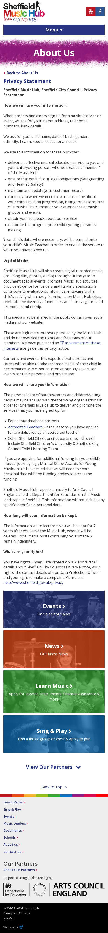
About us (10, 844)
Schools (9, 837)
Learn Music (12, 802)
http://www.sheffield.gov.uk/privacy (33, 582)
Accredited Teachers (25, 427)
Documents (12, 830)
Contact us (12, 851)
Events (8, 816)
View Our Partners (53, 766)
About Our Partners (19, 870)
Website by (13, 927)
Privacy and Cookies (16, 913)
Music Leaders (14, 823)
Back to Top (54, 786)
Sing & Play (12, 809)
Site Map (8, 918)
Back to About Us (22, 72)
